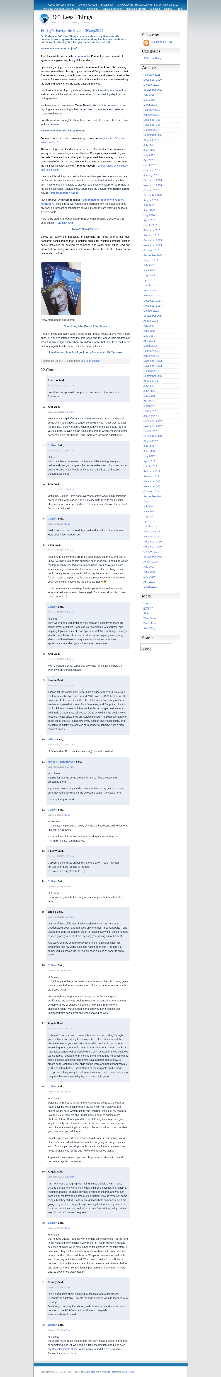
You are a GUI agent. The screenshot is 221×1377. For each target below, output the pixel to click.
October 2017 (151, 129)
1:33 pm (70, 489)
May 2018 (149, 99)
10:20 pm (71, 1177)
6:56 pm (70, 685)
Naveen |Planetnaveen (61, 761)
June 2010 (150, 571)
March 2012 (150, 466)
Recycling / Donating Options (114, 12)
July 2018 (149, 94)
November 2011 (153, 486)
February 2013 (152, 411)
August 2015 (151, 260)
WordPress (150, 618)
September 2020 (153, 89)
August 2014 (151, 320)
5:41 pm (67, 1330)
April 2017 (149, 160)
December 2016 (153, 180)
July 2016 (149, 205)
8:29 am (67, 524)
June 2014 (150, 330)
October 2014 (151, 310)
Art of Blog (150, 628)
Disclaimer (107, 4)
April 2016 (149, 220)
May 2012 (149, 456)
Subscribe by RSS (161, 41)
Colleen (52, 445)
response (116, 90)
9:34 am (70, 612)
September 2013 (153, 375)
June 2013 (150, 391)
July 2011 (149, 506)
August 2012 (151, 441)
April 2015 (149, 280)
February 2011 (152, 531)
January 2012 (151, 476)
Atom (147, 613)
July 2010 (149, 566)
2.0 (148, 608)
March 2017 (150, 165)
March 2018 (150, 104)
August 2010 (151, 561)
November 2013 (153, 365)
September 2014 (153, 315)
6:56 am (70, 451)
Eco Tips (160, 12)
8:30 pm (70, 917)
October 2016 (151, 190)
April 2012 (149, 461)
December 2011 (153, 481)
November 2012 (153, 426)
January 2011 (151, 536)
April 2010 (149, 581)
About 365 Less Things (61, 4)
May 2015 (149, 275)
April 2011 (149, 521)
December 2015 (153, 240)
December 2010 (153, 541)
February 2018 (152, 109)
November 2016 (153, 185)
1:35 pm (70, 659)
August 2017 (151, 140)
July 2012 (149, 446)
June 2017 (150, 150)
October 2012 (151, 431)
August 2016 (151, 200)
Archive (174, 12)
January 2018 (151, 114)
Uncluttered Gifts (112, 8)
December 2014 (153, 300)
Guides (168, 8)
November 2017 (153, 124)
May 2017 (149, 155)
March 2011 (150, 526)
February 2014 (152, 350)
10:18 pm (71, 1028)
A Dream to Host (107, 1372)
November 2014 (153, 305)
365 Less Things (72, 16)
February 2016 (152, 230)
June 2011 (150, 511)
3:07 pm (70, 767)
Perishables (91, 8)
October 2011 (151, 491)
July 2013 (149, 385)
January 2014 (151, 355)
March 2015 (150, 285)
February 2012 (152, 471)
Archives (155, 8)
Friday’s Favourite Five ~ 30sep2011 (72, 30)
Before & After (143, 12)
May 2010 (149, 576)
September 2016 (153, 195)
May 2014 (149, 335)
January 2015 (151, 295)
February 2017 (152, 170)
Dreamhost (150, 623)
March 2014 (150, 345)
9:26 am (67, 971)
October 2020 (151, 84)
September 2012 (153, 436)
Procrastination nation (65, 192)
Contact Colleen (88, 4)
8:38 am (67, 887)
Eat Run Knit (65, 222)
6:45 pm (70, 856)
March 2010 (150, 586)
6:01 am (70, 412)
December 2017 (153, 119)
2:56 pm (67, 1287)
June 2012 (150, 451)
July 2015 (149, 265)
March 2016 (150, 225)
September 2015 (153, 255)
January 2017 (151, 175)
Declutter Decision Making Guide (62, 8)
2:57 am (70, 386)
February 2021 (152, 74)
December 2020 (153, 79)
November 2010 (153, 546)
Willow (52, 739)
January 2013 (151, 416)
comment (81, 56)
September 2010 (153, 556)
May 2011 (149, 516)
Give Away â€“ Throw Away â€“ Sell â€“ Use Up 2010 (148, 4)
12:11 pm (71, 745)
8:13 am (70, 550)
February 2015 (152, 290)
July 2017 (149, 145)
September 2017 (153, 134)
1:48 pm (67, 1092)
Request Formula (136, 8)
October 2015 (151, 250)
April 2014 (149, 340)
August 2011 (151, 501)
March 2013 (150, 406)
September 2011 (153, 496)
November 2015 (153, 245)
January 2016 (151, 235)
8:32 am (67, 815)
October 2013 (151, 370)
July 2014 (149, 325)
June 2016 (150, 210)
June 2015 (150, 270)
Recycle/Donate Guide (65, 1349)
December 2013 (153, 360)
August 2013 (151, 380)
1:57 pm (67, 1228)
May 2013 (149, 396)
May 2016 (149, 215)
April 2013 (149, 401)
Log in (147, 603)
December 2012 (153, 421)
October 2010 (151, 551)
